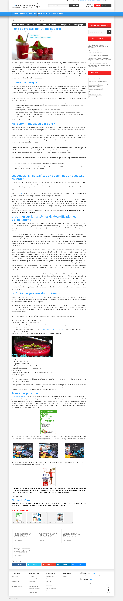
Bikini (18, 31)
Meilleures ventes (33, 581)
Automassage (105, 84)
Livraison (89, 573)
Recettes (31, 20)
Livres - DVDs (15, 576)
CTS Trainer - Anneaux (17, 586)
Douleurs (30, 25)
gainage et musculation (95, 86)
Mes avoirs (48, 578)
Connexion (90, 5)
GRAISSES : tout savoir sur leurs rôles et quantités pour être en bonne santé (23, 550)
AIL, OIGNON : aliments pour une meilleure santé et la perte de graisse (23, 534)
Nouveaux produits (33, 578)
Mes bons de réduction (51, 588)
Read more (17, 540)
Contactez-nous (32, 584)
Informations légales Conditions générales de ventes (34, 588)
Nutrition (23, 20)
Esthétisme (41, 25)
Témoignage (78, 25)
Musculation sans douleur (96, 79)
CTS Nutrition (19, 193)
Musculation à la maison (95, 97)
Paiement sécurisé (33, 592)
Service (88, 579)
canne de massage (94, 84)
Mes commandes (50, 576)
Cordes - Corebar (16, 584)
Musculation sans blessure (96, 91)
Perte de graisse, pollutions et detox (44, 20)
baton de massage (103, 81)
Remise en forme (44, 31)
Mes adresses (49, 581)
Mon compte (89, 6)
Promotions (31, 576)
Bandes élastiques (16, 578)
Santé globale (65, 25)
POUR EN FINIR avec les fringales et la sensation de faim (71, 534)
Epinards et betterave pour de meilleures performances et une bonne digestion (48, 534)
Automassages (15, 581)
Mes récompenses (50, 590)
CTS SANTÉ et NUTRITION (20, 397)
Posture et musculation (95, 89)
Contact (108, 1)
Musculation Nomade (95, 94)
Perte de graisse (33, 31)
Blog (17, 20)
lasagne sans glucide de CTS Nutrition (53, 329)
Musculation (92, 81)
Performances (18, 25)
